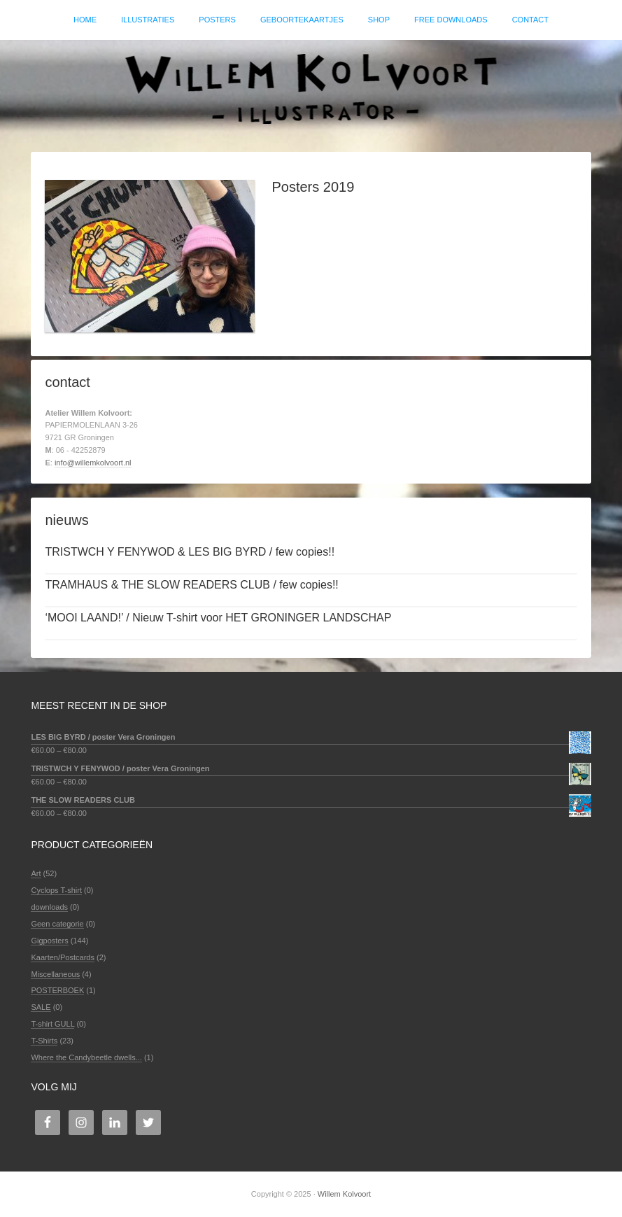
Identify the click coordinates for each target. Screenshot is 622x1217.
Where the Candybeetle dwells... (86, 1057)
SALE (40, 1007)
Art (36, 873)
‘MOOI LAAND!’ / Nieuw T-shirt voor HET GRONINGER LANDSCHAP (218, 618)
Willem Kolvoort (311, 89)
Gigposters (49, 940)
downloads (49, 907)
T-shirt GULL (52, 1024)
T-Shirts (44, 1040)
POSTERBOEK (57, 990)
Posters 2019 (312, 187)
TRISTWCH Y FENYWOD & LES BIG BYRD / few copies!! (189, 552)
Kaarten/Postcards (62, 957)
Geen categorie (57, 924)
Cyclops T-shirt (56, 890)
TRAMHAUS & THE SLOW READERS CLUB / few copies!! (191, 585)
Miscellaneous (55, 974)
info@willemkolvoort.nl (93, 462)
